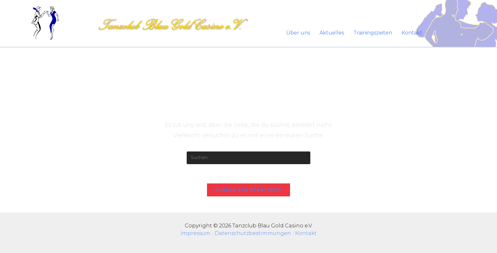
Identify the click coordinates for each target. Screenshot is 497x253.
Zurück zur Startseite (248, 189)
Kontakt (412, 33)
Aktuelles (332, 33)
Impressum (196, 233)
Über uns (298, 33)
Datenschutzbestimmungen (253, 233)
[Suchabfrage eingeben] (248, 157)
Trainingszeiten (372, 33)
